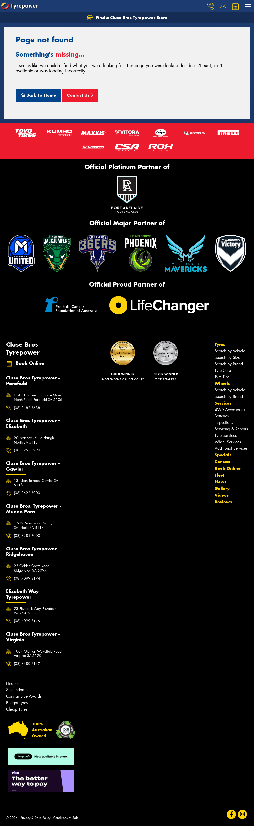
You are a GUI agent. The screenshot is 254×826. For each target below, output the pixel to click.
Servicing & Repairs (231, 429)
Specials (223, 455)
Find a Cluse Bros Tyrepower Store (127, 18)
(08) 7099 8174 (27, 578)
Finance (12, 683)
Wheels (222, 383)
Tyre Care (223, 370)
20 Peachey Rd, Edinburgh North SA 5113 (34, 440)
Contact (222, 461)
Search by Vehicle (230, 351)
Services (223, 403)
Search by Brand (229, 364)
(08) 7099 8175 (27, 621)
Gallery (222, 488)
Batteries (222, 416)
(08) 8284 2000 (27, 535)
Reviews (223, 502)
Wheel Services (228, 442)
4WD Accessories (230, 409)
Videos (222, 495)
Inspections (224, 422)
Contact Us (80, 95)
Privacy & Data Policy (35, 818)
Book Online (228, 468)
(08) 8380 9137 (27, 663)
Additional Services (231, 448)
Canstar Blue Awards (23, 696)
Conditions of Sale (66, 818)
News (220, 481)
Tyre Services (226, 435)
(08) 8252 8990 (27, 450)
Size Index (15, 689)
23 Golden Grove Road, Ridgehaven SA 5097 (32, 568)
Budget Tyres (17, 702)
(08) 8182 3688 (27, 408)
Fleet (219, 475)
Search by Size (227, 357)
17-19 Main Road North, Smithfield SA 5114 (33, 525)
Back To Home (38, 95)
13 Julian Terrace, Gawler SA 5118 (36, 482)
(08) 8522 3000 (27, 493)
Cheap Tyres (16, 709)
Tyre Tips (222, 376)
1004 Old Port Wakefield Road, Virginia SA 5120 (38, 653)
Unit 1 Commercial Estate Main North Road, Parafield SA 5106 (38, 397)
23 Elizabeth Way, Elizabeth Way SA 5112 (35, 610)
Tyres (220, 344)
